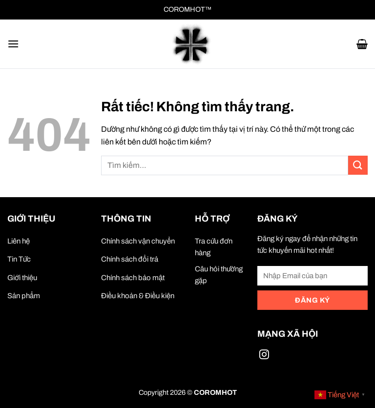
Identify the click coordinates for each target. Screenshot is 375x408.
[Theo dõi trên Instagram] (264, 356)
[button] (13, 44)
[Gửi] (358, 165)
